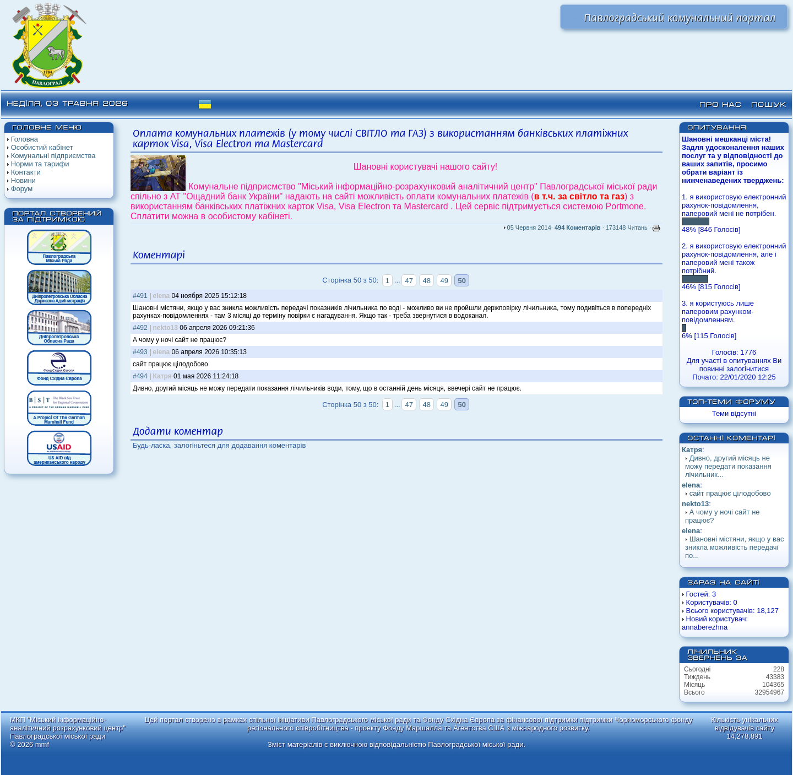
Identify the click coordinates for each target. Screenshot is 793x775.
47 (408, 280)
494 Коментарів (578, 227)
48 (427, 280)
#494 (140, 376)
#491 (140, 296)
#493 (140, 352)
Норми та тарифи (40, 164)
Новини (23, 180)
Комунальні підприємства (53, 155)
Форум (22, 189)
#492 (140, 328)
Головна (24, 139)
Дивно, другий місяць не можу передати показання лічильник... (728, 466)
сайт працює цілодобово (730, 493)
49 (444, 280)
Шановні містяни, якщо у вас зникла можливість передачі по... (734, 547)
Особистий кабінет (42, 147)
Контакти (26, 172)
